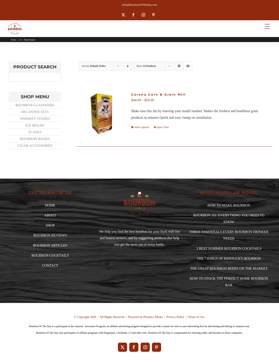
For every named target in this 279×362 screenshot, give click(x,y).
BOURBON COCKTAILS (50, 255)
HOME (50, 205)
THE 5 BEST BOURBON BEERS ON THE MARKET (228, 268)
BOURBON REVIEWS (50, 235)
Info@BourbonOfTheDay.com (139, 4)
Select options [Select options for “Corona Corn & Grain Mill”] (141, 127)
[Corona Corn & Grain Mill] (102, 113)
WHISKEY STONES (35, 118)
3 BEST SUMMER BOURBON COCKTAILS (228, 248)
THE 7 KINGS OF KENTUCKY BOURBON (229, 258)
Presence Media (153, 317)
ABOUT (50, 215)
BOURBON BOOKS (35, 139)
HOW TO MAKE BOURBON (229, 205)
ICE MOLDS (35, 125)
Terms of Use (196, 317)
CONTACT (50, 265)
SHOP (50, 225)
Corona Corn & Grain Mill (158, 94)
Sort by (94, 66)
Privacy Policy (175, 317)
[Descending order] (127, 66)
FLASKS (34, 132)
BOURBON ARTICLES (50, 245)
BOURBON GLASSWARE (34, 105)
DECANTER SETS (35, 112)
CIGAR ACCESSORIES (34, 145)
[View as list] (188, 66)
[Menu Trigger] (267, 26)
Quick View (163, 127)
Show (146, 66)
